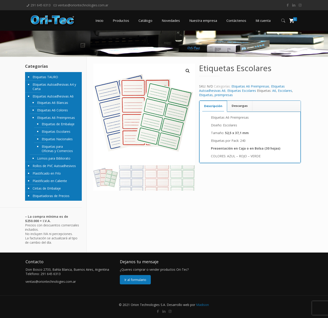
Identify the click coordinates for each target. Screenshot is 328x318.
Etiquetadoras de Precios (51, 196)
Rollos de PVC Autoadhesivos (54, 166)
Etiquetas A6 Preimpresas (250, 86)
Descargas (240, 106)
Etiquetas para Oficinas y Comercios (57, 148)
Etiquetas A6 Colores (52, 110)
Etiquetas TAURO (45, 77)
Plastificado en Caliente (50, 181)
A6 (274, 90)
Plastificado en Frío (47, 173)
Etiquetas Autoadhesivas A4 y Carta (54, 86)
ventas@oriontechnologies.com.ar (83, 5)
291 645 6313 (41, 5)
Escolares (285, 90)
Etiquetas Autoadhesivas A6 (53, 96)
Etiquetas (206, 95)
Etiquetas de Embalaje (58, 124)
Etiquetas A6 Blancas (52, 102)
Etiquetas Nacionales (57, 139)
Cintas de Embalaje (47, 188)
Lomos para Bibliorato (53, 158)
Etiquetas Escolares (241, 90)
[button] (188, 71)
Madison (202, 305)
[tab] (213, 106)
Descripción (213, 106)
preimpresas (224, 95)
